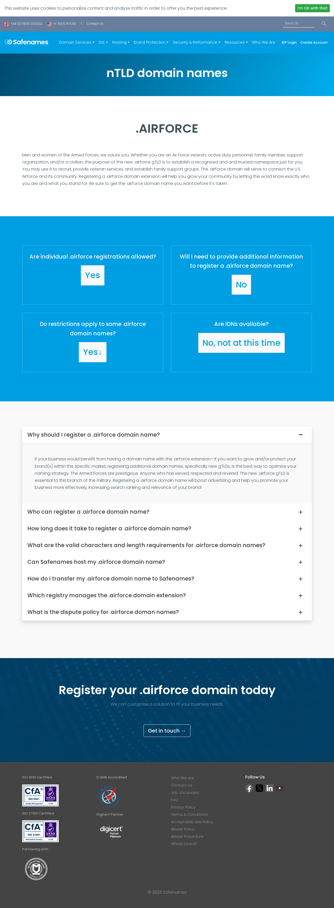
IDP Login (290, 42)
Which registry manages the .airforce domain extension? (106, 595)
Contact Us (95, 24)
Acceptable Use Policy (192, 821)
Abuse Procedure (187, 836)
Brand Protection (150, 42)
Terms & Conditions (189, 814)
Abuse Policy (182, 829)
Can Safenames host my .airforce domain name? (96, 562)
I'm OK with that (312, 8)
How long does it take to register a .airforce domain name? (109, 528)
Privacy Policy (183, 807)
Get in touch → (167, 730)
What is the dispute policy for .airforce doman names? (103, 612)
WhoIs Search (184, 843)
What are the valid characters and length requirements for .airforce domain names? (146, 545)
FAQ (174, 799)
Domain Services (75, 42)
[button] (92, 274)
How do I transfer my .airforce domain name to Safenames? (110, 578)
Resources (235, 42)
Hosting (119, 42)
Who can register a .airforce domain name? (88, 511)
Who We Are (263, 42)
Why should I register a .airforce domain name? (93, 434)
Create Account (314, 42)
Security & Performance (195, 42)
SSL (102, 42)
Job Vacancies (185, 792)
